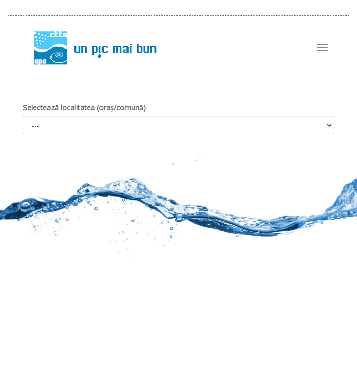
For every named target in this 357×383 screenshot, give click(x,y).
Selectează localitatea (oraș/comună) (84, 107)
